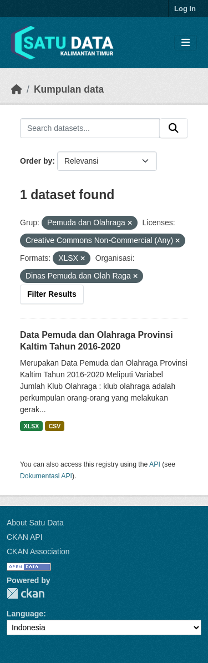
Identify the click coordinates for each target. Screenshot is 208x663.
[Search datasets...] (90, 128)
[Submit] (173, 128)
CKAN (25, 593)
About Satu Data (35, 522)
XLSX (31, 426)
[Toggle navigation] (185, 43)
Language (25, 613)
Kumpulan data (69, 89)
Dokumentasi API (46, 476)
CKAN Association (38, 551)
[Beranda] (16, 89)
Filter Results (52, 294)
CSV (55, 426)
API (154, 464)
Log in (185, 8)
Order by (36, 160)
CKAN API (25, 537)
